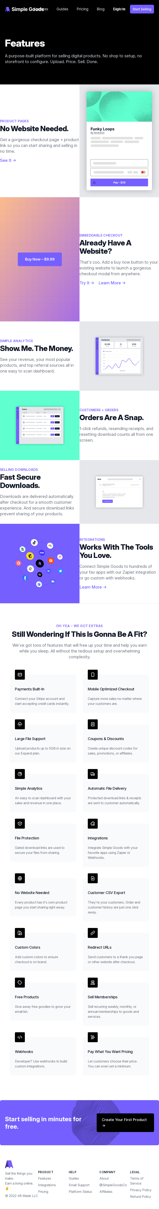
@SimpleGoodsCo (113, 1185)
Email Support (79, 1185)
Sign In (119, 9)
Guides (62, 9)
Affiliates (105, 1192)
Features (44, 1178)
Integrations (47, 1185)
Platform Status (80, 1192)
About (104, 1178)
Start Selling (142, 9)
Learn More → (112, 282)
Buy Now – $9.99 (40, 259)
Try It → (87, 282)
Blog (101, 9)
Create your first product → (124, 1123)
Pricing (82, 9)
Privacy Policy (141, 1190)
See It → (8, 160)
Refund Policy (140, 1197)
